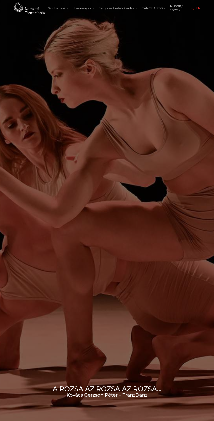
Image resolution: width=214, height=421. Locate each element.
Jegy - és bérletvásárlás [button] (118, 8)
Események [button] (84, 8)
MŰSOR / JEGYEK (176, 8)
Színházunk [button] (58, 8)
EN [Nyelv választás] (198, 8)
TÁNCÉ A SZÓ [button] (154, 8)
